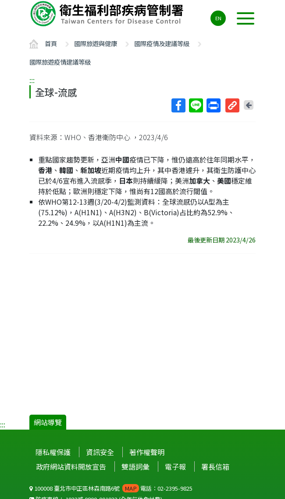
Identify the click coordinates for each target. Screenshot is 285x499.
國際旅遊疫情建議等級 (60, 61)
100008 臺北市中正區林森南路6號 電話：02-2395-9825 (110, 488)
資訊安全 (100, 452)
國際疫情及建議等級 (161, 43)
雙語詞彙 (135, 466)
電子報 (175, 466)
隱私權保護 (53, 452)
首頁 (51, 43)
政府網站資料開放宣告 (71, 466)
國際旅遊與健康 (95, 43)
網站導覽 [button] (48, 422)
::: (32, 80)
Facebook (178, 105)
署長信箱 (215, 466)
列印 (213, 105)
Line (195, 105)
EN (218, 18)
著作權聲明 (146, 452)
